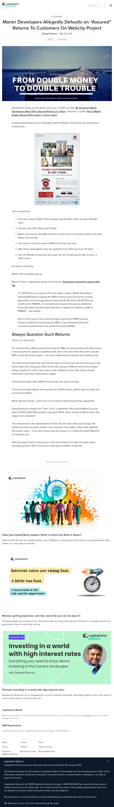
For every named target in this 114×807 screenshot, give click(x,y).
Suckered (62, 39)
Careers (23, 742)
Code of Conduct (45, 747)
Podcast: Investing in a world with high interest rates (33, 689)
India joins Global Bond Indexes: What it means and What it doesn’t (42, 535)
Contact (23, 747)
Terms (41, 742)
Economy (57, 17)
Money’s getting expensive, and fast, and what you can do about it (41, 615)
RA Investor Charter (28, 751)
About (4, 742)
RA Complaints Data (47, 751)
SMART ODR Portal (9, 754)
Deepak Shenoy (49, 33)
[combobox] (97, 5)
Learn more (88, 715)
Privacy (5, 747)
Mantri (50, 39)
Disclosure (6, 751)
